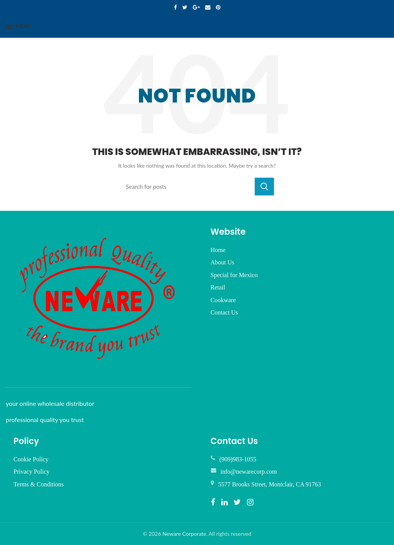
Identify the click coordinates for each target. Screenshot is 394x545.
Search (264, 186)
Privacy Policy (31, 471)
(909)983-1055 (237, 459)
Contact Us (224, 312)
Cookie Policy (30, 459)
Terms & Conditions (38, 484)
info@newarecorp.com (248, 471)
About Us (222, 262)
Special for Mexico (234, 275)
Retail (217, 287)
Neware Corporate (184, 533)
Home (217, 250)
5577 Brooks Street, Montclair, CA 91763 (269, 484)
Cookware (223, 300)
